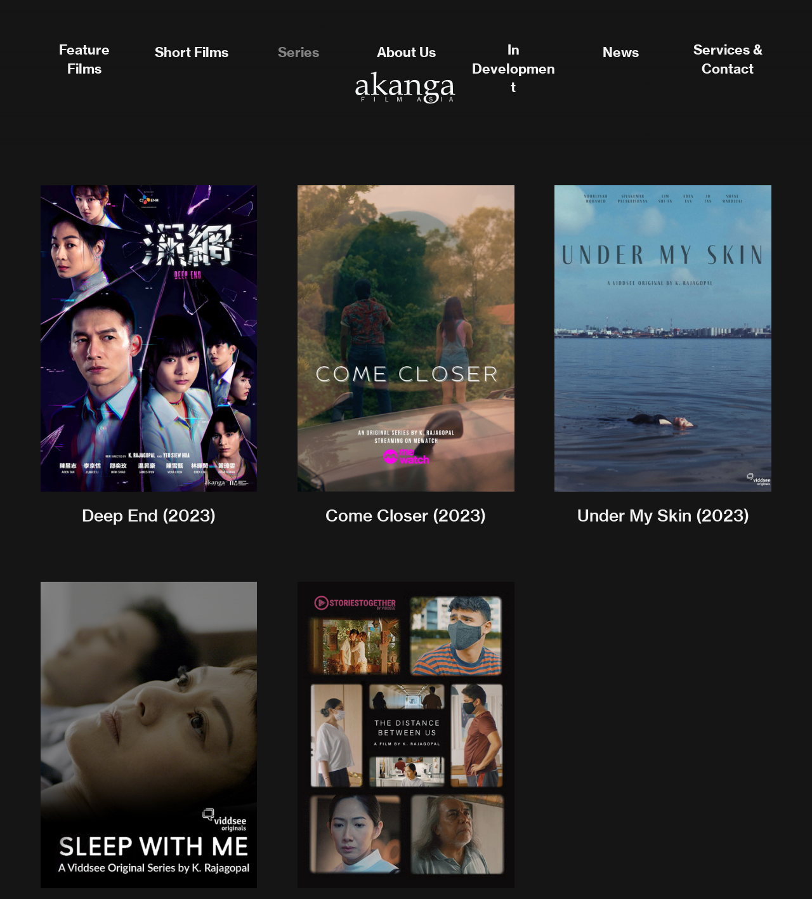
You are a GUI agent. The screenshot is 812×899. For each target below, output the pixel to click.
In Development (513, 68)
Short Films (191, 52)
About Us (406, 52)
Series (298, 52)
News (621, 52)
